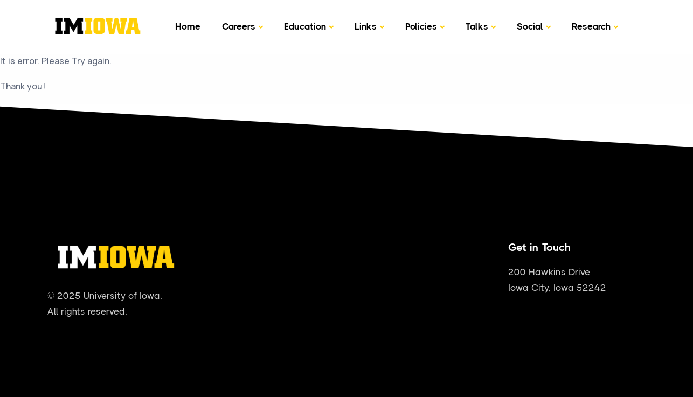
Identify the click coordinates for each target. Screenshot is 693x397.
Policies (421, 26)
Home (187, 26)
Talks (477, 26)
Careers (238, 26)
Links (366, 26)
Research (591, 26)
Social (530, 26)
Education (305, 26)
